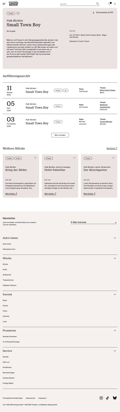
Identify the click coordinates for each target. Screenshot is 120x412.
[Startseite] (13, 4)
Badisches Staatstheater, (105, 106)
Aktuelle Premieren (10, 336)
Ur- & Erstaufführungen (11, 341)
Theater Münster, (106, 122)
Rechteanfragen (9, 372)
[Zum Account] (114, 3)
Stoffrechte (7, 274)
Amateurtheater (8, 378)
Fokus (5, 311)
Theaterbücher (8, 280)
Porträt (5, 305)
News (5, 300)
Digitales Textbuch (9, 285)
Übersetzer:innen (9, 249)
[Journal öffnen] (57, 294)
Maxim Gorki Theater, (108, 90)
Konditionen (7, 367)
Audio (5, 269)
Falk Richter (15, 20)
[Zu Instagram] (99, 398)
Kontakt (5, 357)
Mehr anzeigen (60, 135)
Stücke (5, 264)
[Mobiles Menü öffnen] (4, 4)
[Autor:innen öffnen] (57, 238)
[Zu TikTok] (106, 398)
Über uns (6, 362)
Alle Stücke (112, 148)
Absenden (116, 223)
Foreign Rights (8, 383)
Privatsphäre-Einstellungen (13, 398)
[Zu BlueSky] (113, 398)
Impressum (42, 398)
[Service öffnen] (57, 351)
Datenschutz (30, 398)
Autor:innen (7, 244)
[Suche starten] (80, 3)
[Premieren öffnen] (57, 330)
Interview (6, 316)
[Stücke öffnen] (57, 258)
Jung (4, 321)
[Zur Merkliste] (109, 3)
